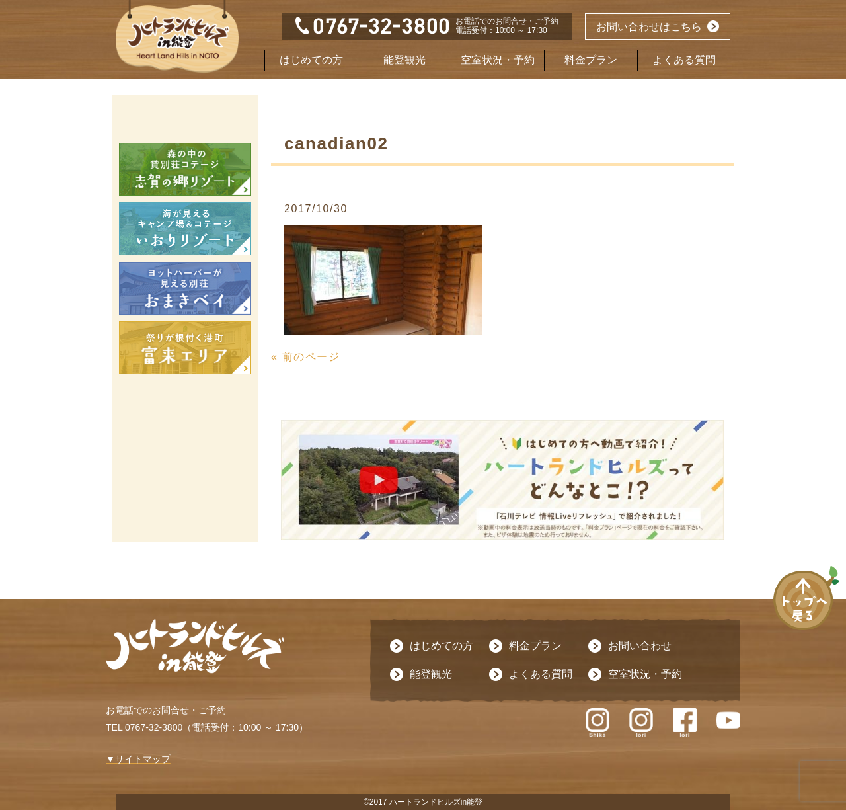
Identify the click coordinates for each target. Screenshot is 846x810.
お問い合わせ (640, 645)
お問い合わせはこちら (649, 26)
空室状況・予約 (498, 59)
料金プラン (590, 59)
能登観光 (404, 59)
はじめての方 (311, 59)
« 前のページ (305, 356)
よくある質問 (684, 59)
